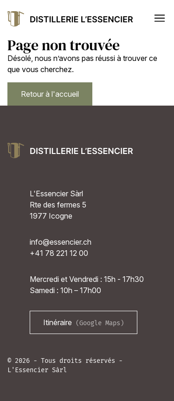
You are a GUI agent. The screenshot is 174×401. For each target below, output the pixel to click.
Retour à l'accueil (50, 94)
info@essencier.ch (60, 242)
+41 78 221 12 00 (59, 253)
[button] (160, 18)
